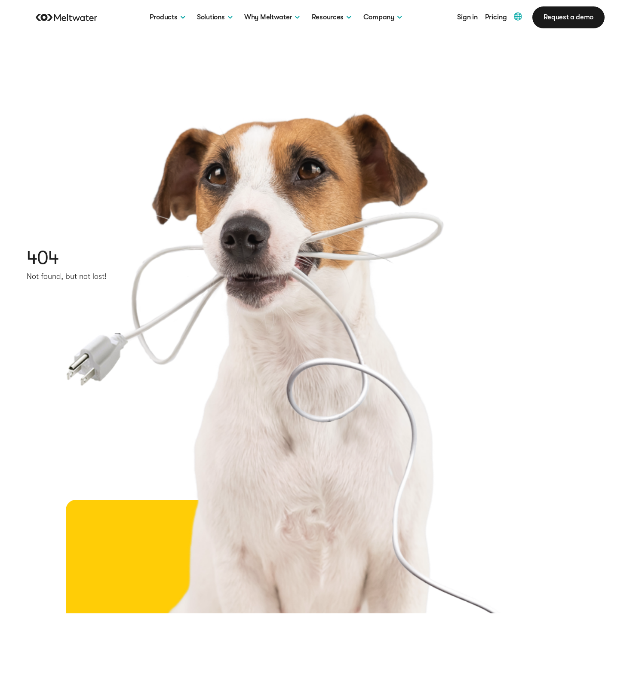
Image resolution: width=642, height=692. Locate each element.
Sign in (467, 17)
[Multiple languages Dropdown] (518, 16)
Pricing (496, 17)
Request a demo (568, 17)
